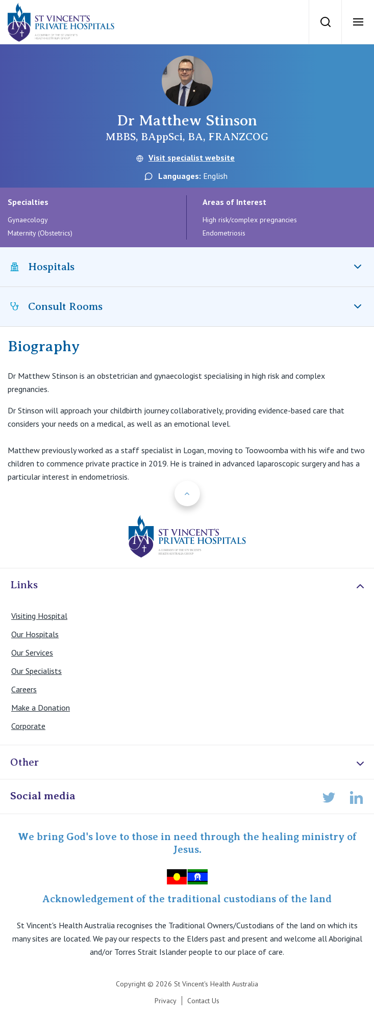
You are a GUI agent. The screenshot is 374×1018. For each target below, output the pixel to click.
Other (188, 763)
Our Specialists (36, 671)
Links (188, 585)
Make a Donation (40, 707)
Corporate (28, 726)
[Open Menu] (357, 22)
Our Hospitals (35, 634)
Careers (24, 689)
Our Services (32, 652)
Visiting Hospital (39, 616)
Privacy (166, 1000)
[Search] (325, 22)
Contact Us (203, 1000)
